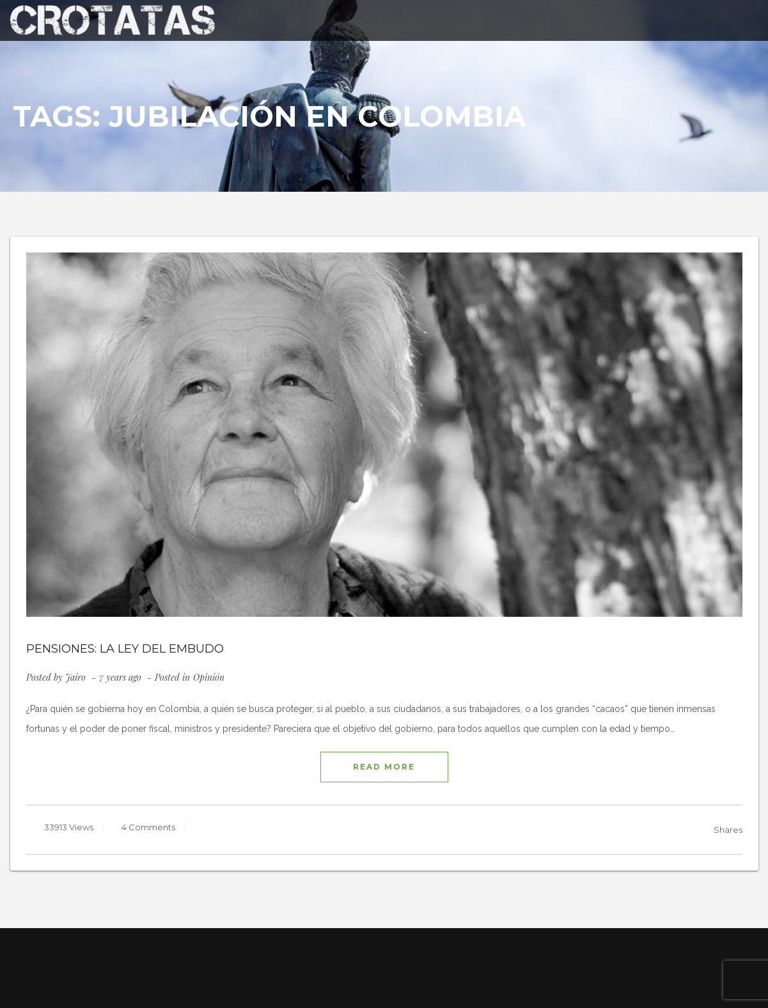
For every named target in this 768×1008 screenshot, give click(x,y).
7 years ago (121, 677)
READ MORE (384, 767)
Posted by (56, 677)
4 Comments (147, 827)
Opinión (208, 677)
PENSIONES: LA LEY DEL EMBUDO (125, 649)
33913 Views (67, 827)
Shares (728, 830)
